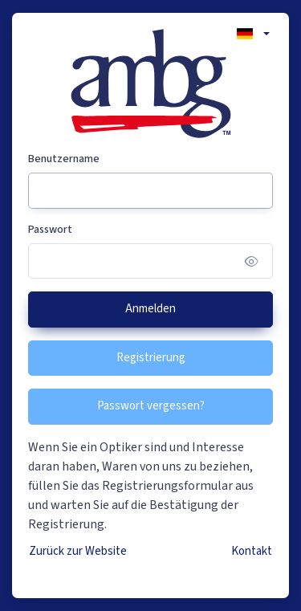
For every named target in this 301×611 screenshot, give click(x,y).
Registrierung (150, 357)
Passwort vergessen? (151, 405)
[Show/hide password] (251, 261)
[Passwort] (150, 261)
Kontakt (251, 551)
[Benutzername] (150, 191)
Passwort (50, 230)
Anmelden (150, 308)
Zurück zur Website (78, 551)
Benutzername (64, 159)
